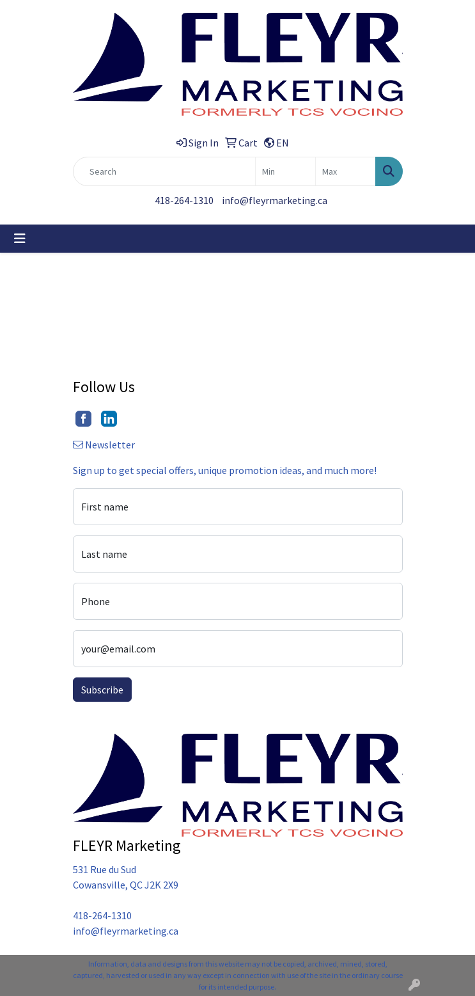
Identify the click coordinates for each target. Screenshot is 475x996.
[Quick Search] (164, 171)
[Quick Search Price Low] (285, 171)
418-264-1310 (184, 200)
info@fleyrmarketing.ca (274, 200)
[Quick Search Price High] (345, 171)
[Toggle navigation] (19, 239)
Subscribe (102, 689)
